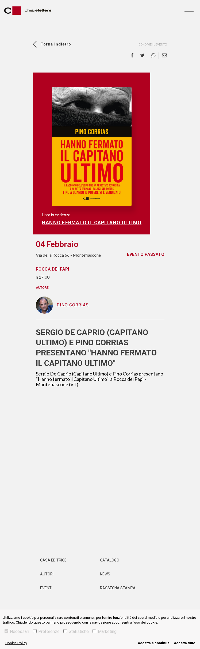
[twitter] (142, 55)
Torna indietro (56, 44)
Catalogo (109, 560)
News (105, 574)
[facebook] (134, 55)
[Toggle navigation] (189, 10)
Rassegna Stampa (118, 588)
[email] (163, 55)
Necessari (17, 631)
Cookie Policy (16, 643)
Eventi (46, 588)
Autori (46, 574)
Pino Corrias (62, 305)
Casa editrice (53, 560)
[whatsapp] (153, 55)
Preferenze (46, 631)
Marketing (105, 631)
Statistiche (76, 631)
